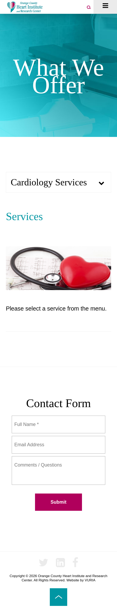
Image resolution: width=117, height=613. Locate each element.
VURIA (90, 580)
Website (72, 580)
